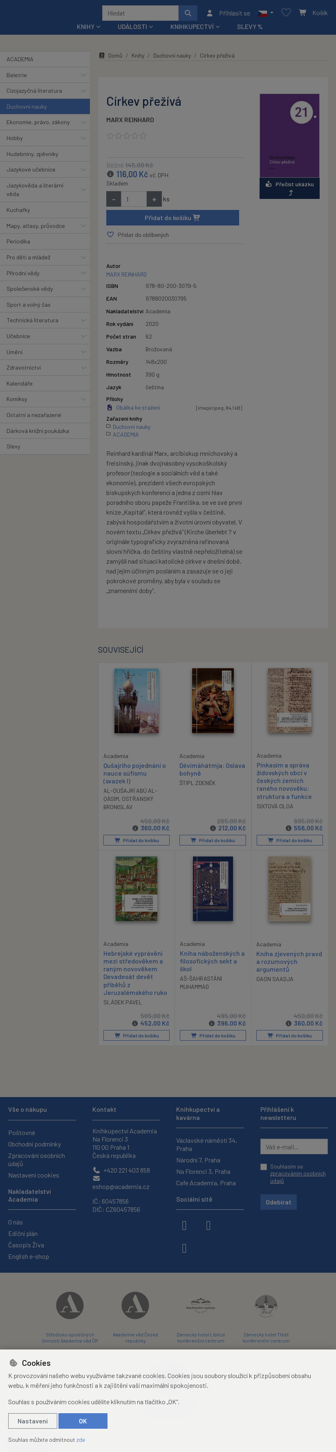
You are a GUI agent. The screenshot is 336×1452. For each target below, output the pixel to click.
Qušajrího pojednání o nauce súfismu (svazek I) (134, 775)
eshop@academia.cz (121, 1182)
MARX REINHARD (130, 122)
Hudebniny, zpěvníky (32, 156)
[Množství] (134, 202)
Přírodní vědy (23, 275)
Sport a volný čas (29, 307)
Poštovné (21, 1132)
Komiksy (17, 401)
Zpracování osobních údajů (36, 1159)
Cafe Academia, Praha (206, 1183)
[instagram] (208, 1224)
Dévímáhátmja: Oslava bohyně (212, 772)
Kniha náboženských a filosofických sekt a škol (212, 963)
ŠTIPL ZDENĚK (197, 785)
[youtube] (184, 1247)
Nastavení (33, 1421)
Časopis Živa (26, 1245)
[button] (265, 14)
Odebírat (278, 1202)
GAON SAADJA (274, 981)
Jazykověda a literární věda (35, 193)
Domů (110, 58)
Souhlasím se (298, 1173)
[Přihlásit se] (228, 14)
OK (83, 1421)
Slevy (13, 449)
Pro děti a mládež (28, 259)
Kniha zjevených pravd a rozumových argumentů (289, 963)
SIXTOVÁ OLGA (275, 808)
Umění (14, 354)
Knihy (138, 58)
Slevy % (250, 29)
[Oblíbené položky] (286, 14)
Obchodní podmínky (34, 1144)
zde (80, 1439)
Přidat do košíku (173, 220)
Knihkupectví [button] (192, 29)
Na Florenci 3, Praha (203, 1171)
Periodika (18, 244)
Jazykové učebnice (31, 172)
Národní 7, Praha (198, 1160)
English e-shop (28, 1256)
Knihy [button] (85, 29)
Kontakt (104, 1109)
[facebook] (184, 1224)
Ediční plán (23, 1233)
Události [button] (132, 29)
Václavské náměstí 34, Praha (206, 1144)
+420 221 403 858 (121, 1170)
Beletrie (17, 77)
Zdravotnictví (24, 370)
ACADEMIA (20, 61)
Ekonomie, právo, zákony (38, 124)
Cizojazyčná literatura (34, 93)
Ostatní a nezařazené (34, 417)
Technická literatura (32, 322)
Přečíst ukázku (289, 191)
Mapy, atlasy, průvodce (36, 228)
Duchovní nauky (27, 109)
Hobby (15, 140)
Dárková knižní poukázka (38, 433)
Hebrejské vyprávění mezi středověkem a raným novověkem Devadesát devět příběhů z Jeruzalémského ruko (135, 974)
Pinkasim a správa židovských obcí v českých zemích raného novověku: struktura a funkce (284, 783)
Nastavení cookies (33, 1175)
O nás (15, 1222)
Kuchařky (18, 212)
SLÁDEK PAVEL (122, 1004)
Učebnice (18, 338)
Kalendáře (20, 386)
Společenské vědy (30, 291)
